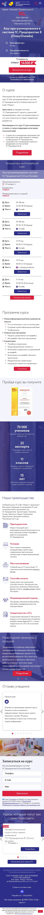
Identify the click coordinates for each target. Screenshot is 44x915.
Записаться (22, 214)
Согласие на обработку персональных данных (22, 870)
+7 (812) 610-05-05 (36, 4)
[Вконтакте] (22, 891)
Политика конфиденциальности (22, 872)
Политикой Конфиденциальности (16, 802)
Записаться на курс (22, 70)
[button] (22, 678)
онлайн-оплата (29, 589)
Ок (40, 911)
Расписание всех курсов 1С (22, 861)
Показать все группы (22, 297)
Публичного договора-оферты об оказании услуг (21, 805)
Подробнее (22, 152)
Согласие (12, 799)
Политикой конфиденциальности (24, 914)
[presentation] (18, 679)
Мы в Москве (18, 1)
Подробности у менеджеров (22, 79)
